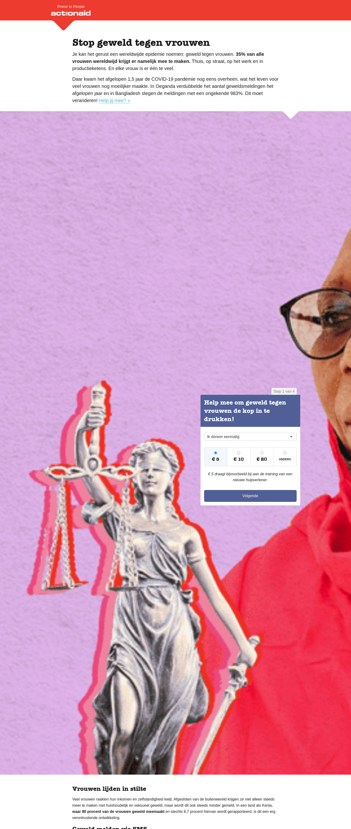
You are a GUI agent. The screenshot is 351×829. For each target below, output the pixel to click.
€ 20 (262, 459)
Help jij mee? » (114, 100)
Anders (285, 459)
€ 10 (239, 459)
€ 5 (215, 459)
